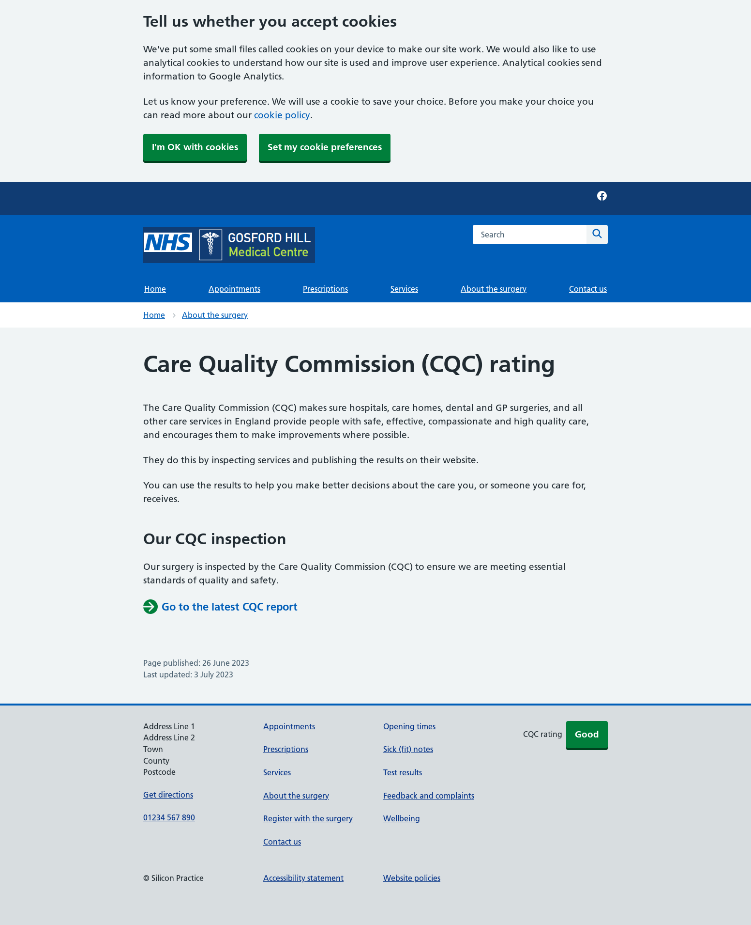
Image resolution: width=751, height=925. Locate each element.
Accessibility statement (303, 878)
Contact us (588, 289)
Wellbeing (401, 818)
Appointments (234, 289)
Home (155, 289)
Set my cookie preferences (325, 147)
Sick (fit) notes (408, 749)
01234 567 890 (169, 817)
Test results (402, 772)
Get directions (168, 795)
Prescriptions (325, 289)
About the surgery (493, 289)
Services (404, 289)
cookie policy (282, 115)
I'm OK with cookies (195, 147)
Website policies (411, 878)
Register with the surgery (308, 818)
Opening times (409, 726)
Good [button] (587, 734)
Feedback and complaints (428, 795)
